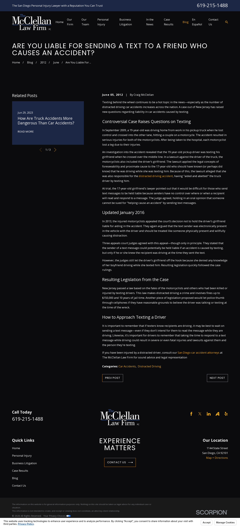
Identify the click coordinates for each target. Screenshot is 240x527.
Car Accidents (127, 366)
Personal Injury (22, 455)
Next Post (217, 378)
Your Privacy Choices (57, 515)
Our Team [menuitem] (85, 22)
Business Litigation (24, 463)
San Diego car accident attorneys (198, 352)
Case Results (20, 471)
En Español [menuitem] (197, 22)
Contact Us (120, 462)
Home (16, 448)
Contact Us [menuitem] (213, 22)
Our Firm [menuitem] (70, 22)
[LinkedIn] (209, 414)
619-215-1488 (212, 5)
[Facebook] (191, 414)
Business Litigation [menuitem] (125, 22)
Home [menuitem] (60, 22)
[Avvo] (217, 414)
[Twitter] (200, 414)
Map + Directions (217, 458)
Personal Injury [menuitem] (103, 22)
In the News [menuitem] (149, 22)
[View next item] (55, 150)
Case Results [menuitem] (168, 22)
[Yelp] (226, 414)
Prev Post (112, 378)
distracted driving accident (156, 176)
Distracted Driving (149, 366)
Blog (15, 478)
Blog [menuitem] (186, 22)
